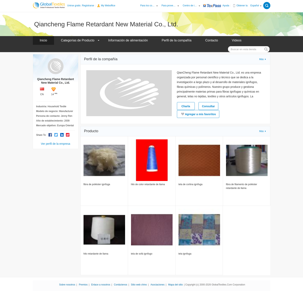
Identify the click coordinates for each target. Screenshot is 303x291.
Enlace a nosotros (100, 284)
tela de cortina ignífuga (190, 184)
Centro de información (190, 5)
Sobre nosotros (67, 284)
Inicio (43, 40)
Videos (236, 40)
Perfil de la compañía (176, 40)
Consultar (208, 106)
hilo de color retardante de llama (148, 184)
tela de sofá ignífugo (141, 253)
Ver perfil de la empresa (55, 143)
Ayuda (225, 5)
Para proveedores (169, 5)
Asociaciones (158, 284)
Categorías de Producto (77, 40)
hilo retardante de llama (96, 253)
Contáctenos (120, 284)
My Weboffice (108, 5)
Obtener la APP (244, 5)
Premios (83, 284)
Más (261, 59)
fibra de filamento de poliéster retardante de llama (241, 186)
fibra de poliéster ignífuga (97, 184)
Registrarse (88, 5)
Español (254, 5)
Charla (185, 106)
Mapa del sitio (175, 284)
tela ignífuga (185, 253)
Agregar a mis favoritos (198, 114)
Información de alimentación (128, 40)
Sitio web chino (139, 284)
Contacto (211, 40)
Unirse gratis (74, 5)
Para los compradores (147, 5)
